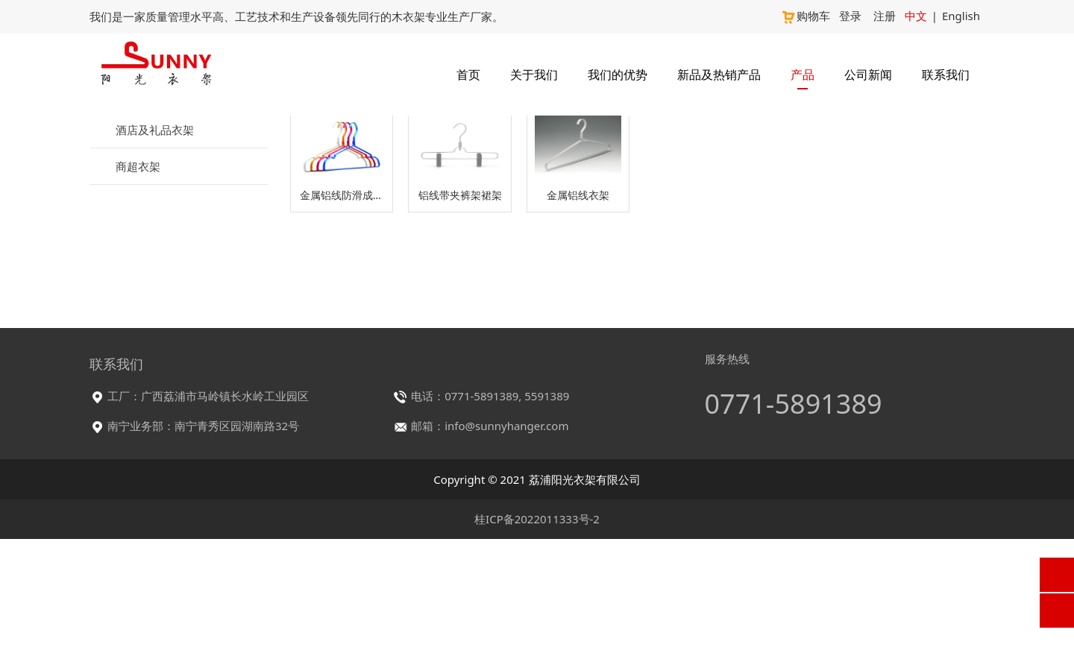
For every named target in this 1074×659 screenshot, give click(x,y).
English (961, 15)
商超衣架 (138, 399)
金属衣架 (144, 271)
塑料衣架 (144, 326)
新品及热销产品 (719, 74)
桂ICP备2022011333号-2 (537, 638)
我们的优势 (617, 74)
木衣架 (139, 243)
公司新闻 (868, 74)
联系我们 (946, 74)
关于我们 (534, 74)
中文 (916, 15)
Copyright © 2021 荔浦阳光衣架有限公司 (537, 599)
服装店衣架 (144, 208)
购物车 (805, 15)
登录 (850, 15)
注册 (884, 15)
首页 (468, 74)
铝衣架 (139, 298)
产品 (802, 74)
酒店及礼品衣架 (155, 363)
